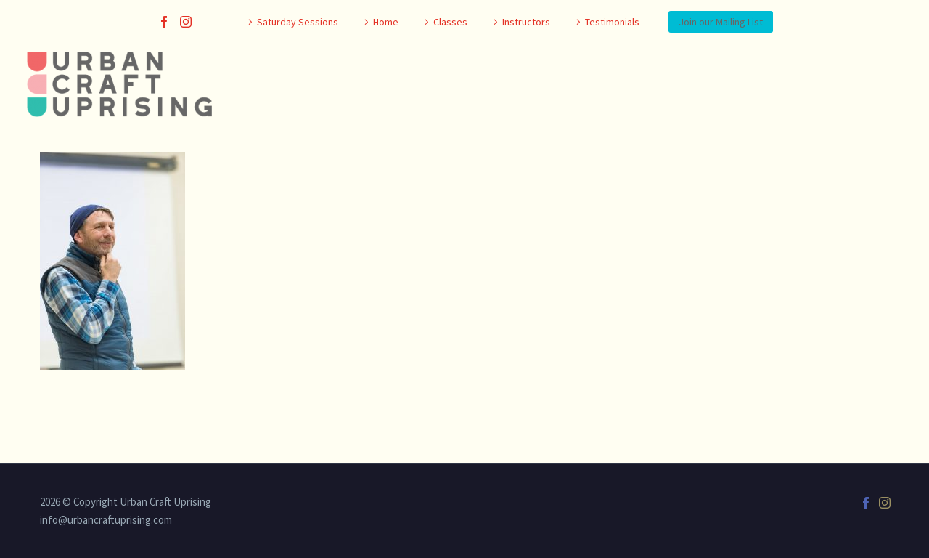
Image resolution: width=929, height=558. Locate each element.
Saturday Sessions (297, 21)
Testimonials (612, 21)
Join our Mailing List (721, 21)
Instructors (526, 21)
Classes (450, 21)
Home (385, 21)
